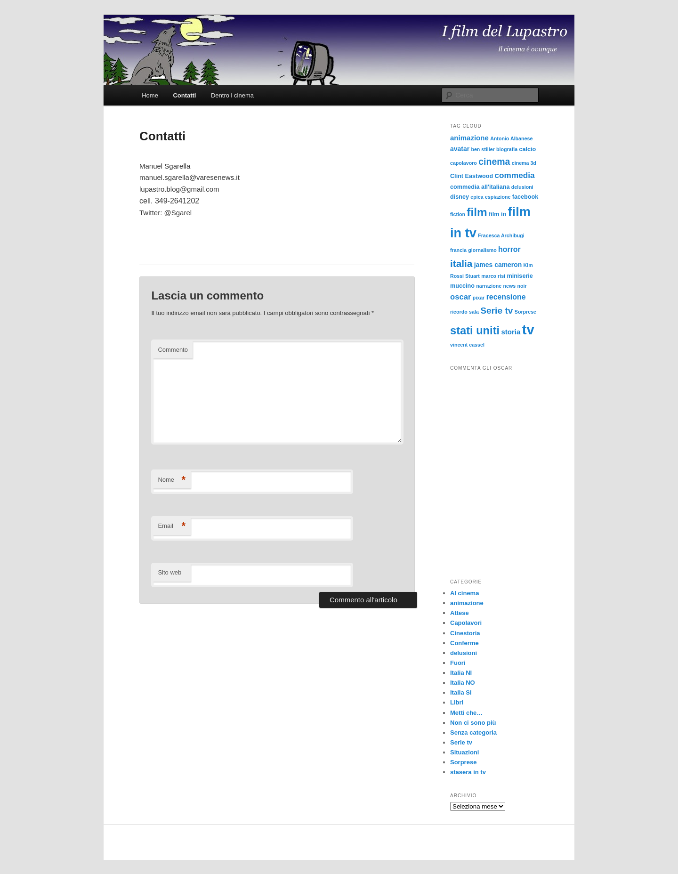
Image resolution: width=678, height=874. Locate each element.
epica (476, 197)
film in (497, 214)
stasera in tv (468, 772)
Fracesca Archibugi (501, 235)
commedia (515, 175)
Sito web (169, 572)
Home (150, 95)
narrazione (488, 286)
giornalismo (482, 250)
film (477, 212)
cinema (494, 161)
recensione (506, 297)
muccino (462, 286)
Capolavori (466, 622)
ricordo (459, 312)
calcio (527, 149)
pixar (478, 297)
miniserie (520, 276)
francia (458, 250)
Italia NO (462, 682)
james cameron (498, 264)
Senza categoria (473, 732)
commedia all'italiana (480, 187)
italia (461, 263)
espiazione (497, 197)
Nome (172, 480)
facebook (525, 197)
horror (509, 249)
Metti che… (466, 712)
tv (528, 329)
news (509, 286)
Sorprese (525, 312)
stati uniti (475, 330)
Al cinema (464, 593)
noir (522, 286)
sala (474, 312)
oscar (460, 296)
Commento (173, 349)
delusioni (522, 187)
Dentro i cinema (232, 95)
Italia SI (461, 692)
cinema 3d (524, 163)
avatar (459, 149)
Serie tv (496, 311)
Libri (456, 702)
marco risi (493, 276)
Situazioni (464, 752)
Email (172, 526)
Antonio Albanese (511, 138)
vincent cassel (467, 345)
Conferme (464, 643)
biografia (506, 149)
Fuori (458, 662)
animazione (469, 138)
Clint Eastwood (471, 176)
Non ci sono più (473, 722)
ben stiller (482, 149)
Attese (459, 612)
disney (459, 197)
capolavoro (463, 163)
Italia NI (461, 672)
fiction (457, 214)
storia (510, 332)
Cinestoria (465, 633)
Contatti (184, 95)
